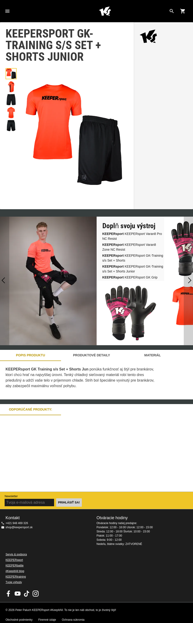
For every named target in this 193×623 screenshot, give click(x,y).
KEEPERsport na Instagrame (36, 594)
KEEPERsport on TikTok (27, 594)
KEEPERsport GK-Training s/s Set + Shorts (132, 258)
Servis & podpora (16, 554)
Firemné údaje (47, 619)
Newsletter (11, 496)
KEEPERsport (14, 560)
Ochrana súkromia (73, 619)
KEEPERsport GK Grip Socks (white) (130, 279)
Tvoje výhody (14, 582)
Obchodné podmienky (19, 619)
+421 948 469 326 (17, 523)
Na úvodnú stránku (105, 11)
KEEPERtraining (16, 576)
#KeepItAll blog (15, 571)
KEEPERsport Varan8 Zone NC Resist (129, 247)
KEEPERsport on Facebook (9, 594)
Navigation (7, 11)
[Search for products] (171, 11)
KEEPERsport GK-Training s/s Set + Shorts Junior (132, 269)
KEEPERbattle (15, 565)
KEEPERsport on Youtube (18, 594)
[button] (11, 73)
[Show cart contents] (182, 11)
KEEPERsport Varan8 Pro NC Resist (132, 236)
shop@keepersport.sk (19, 527)
